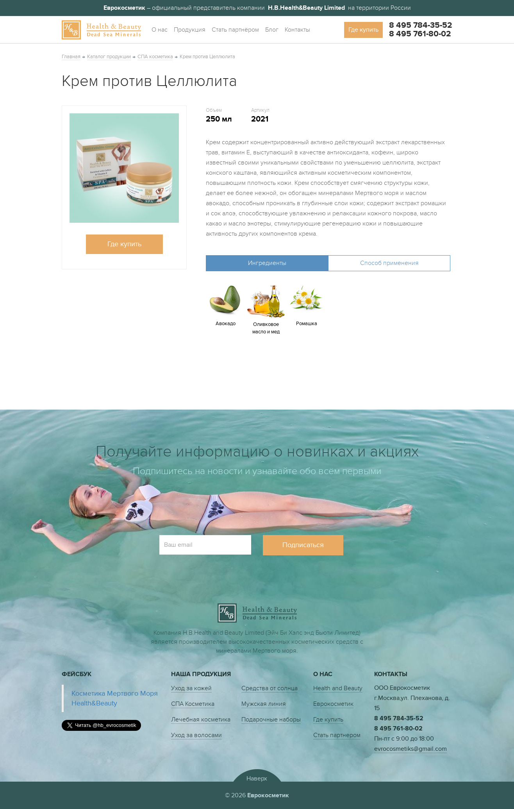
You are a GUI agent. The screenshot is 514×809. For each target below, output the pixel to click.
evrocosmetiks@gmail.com (410, 749)
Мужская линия (263, 704)
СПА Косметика (192, 704)
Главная (71, 57)
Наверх (256, 778)
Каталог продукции (109, 57)
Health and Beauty (337, 688)
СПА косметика (155, 57)
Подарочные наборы (271, 719)
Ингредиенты (267, 263)
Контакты (297, 30)
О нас (160, 30)
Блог (271, 30)
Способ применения (389, 263)
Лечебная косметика (200, 719)
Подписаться (303, 545)
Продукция (189, 30)
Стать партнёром (235, 30)
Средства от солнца (269, 688)
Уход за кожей (191, 688)
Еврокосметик (333, 704)
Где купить (363, 30)
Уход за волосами (196, 735)
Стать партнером (337, 735)
